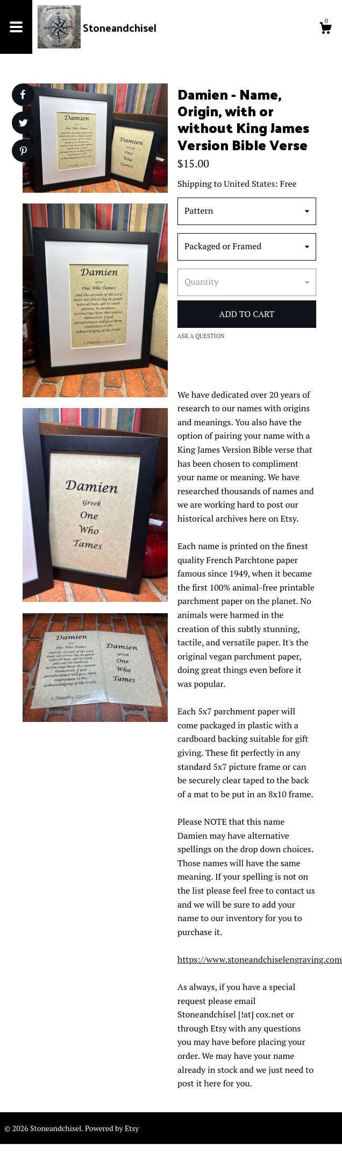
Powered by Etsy (112, 1128)
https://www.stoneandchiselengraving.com (259, 959)
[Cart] (325, 30)
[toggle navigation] (16, 27)
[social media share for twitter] (23, 124)
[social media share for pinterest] (23, 152)
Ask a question (201, 336)
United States (249, 184)
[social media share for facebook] (22, 95)
